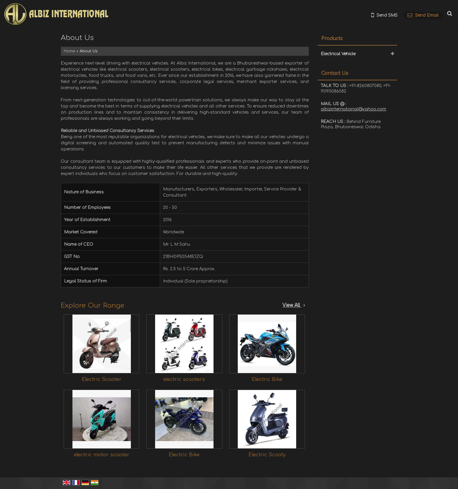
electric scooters (184, 379)
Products (332, 38)
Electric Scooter (102, 379)
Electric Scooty (267, 454)
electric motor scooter (101, 454)
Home (69, 51)
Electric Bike (267, 379)
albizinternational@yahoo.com (353, 109)
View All (293, 305)
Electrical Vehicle (338, 54)
